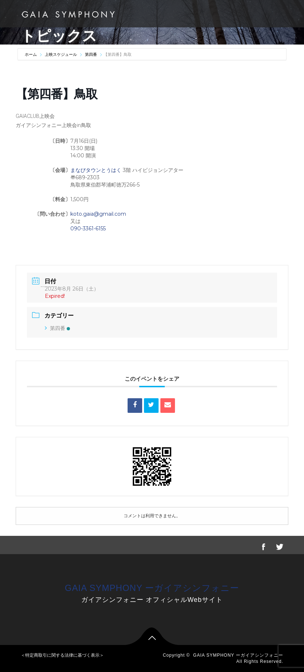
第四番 (91, 54)
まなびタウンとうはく (95, 170)
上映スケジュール (61, 54)
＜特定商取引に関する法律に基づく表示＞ (62, 655)
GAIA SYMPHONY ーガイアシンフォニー (152, 588)
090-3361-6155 (88, 228)
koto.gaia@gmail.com (98, 214)
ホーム (31, 54)
